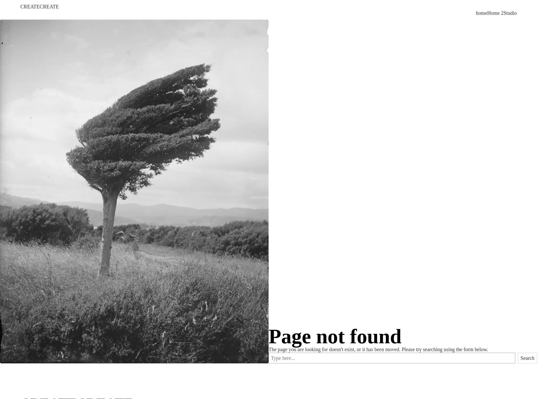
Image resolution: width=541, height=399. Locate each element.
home (481, 13)
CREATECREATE (39, 6)
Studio (510, 13)
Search (527, 358)
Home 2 (495, 13)
